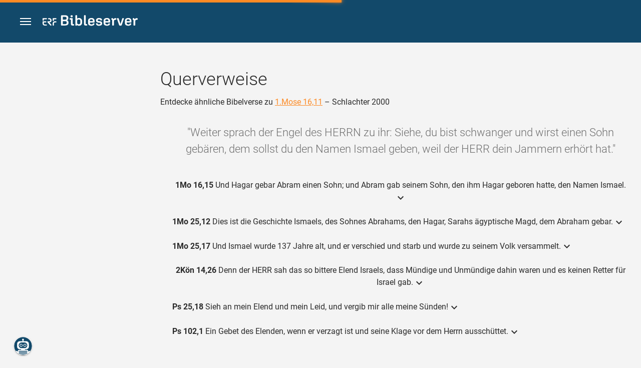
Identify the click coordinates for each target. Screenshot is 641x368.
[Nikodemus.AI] (23, 346)
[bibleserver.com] (90, 22)
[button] (25, 22)
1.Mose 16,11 (299, 102)
